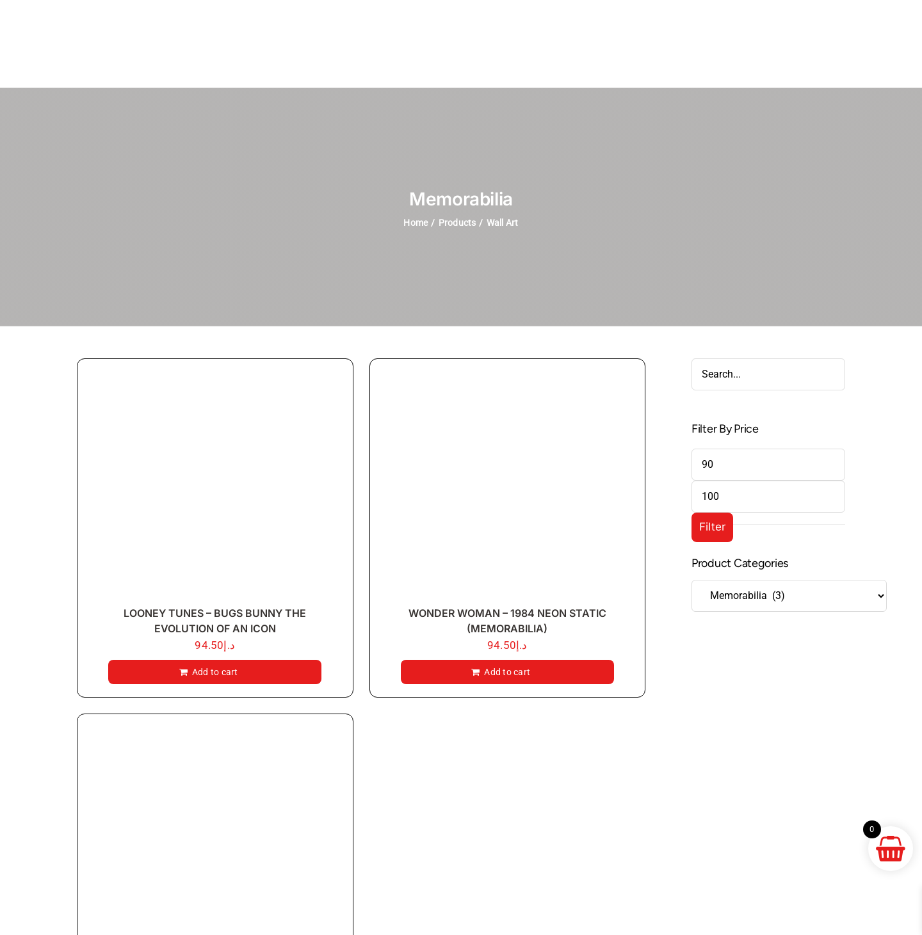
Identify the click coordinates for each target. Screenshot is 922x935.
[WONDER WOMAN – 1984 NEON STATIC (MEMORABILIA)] (508, 485)
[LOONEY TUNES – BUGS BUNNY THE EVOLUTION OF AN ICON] (215, 485)
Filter (712, 526)
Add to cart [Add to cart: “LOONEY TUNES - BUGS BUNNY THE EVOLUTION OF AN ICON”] (215, 672)
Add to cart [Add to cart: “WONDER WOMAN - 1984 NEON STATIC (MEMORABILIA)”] (507, 672)
